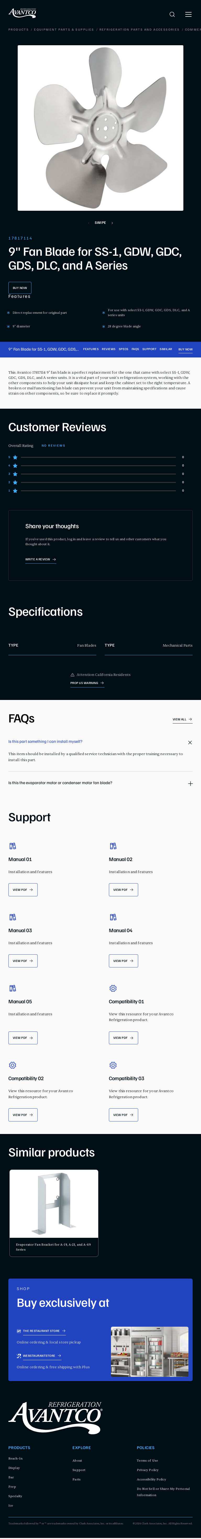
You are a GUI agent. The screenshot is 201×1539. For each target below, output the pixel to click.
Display (14, 1469)
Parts (76, 1480)
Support (149, 349)
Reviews (108, 349)
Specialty (15, 1497)
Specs (124, 349)
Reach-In (15, 1459)
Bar (11, 1478)
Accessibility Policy (151, 1480)
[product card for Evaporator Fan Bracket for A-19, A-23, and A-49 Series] (53, 1214)
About (77, 1462)
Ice (10, 1506)
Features (91, 349)
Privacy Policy (148, 1471)
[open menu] (188, 14)
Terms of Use (147, 1462)
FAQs (135, 349)
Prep (12, 1488)
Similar (166, 349)
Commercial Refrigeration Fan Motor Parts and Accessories (102, 30)
